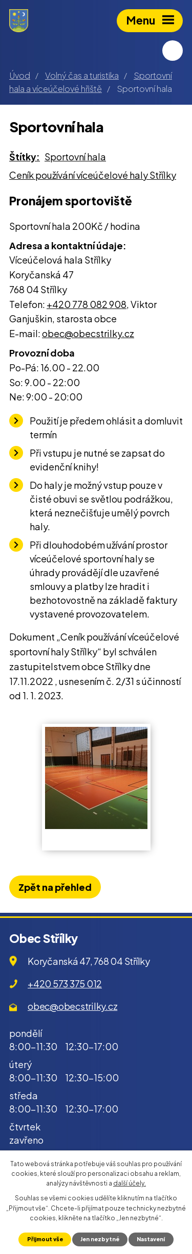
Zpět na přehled (55, 887)
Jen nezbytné (99, 1239)
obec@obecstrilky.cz (88, 333)
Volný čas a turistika (82, 75)
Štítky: (24, 156)
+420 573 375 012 (65, 983)
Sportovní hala (75, 156)
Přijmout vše (45, 1239)
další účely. (129, 1183)
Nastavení (151, 1239)
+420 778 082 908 (86, 304)
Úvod (19, 75)
